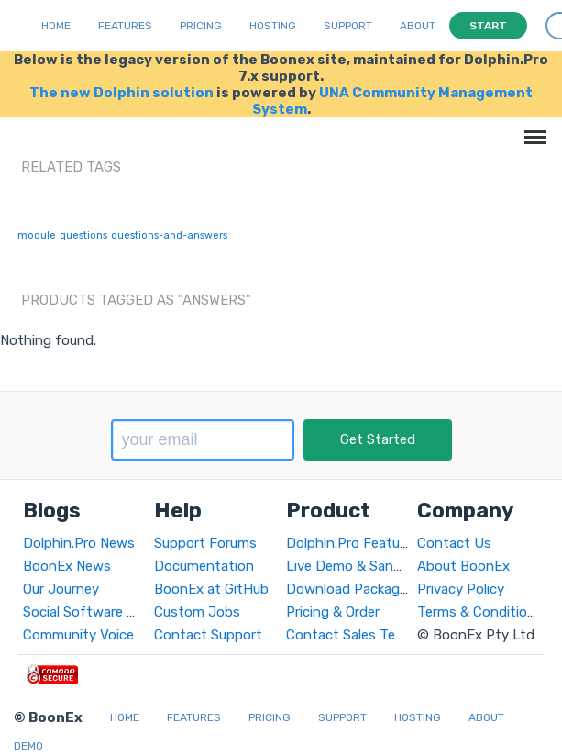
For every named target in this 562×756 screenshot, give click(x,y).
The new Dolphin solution (121, 92)
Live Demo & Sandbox (355, 566)
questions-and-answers (169, 235)
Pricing (201, 25)
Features (125, 25)
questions (83, 235)
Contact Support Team (227, 635)
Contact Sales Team (350, 635)
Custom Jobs (197, 612)
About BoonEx (463, 566)
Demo (28, 745)
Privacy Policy (460, 589)
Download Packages (350, 589)
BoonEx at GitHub (211, 589)
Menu (532, 128)
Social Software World (92, 612)
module (36, 235)
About (417, 25)
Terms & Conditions (480, 612)
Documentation (204, 566)
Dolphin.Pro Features (352, 543)
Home (56, 25)
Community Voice (78, 635)
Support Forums (205, 543)
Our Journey (61, 589)
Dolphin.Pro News (79, 543)
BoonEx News (67, 566)
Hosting (272, 25)
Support (348, 25)
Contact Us (454, 543)
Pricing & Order (333, 612)
